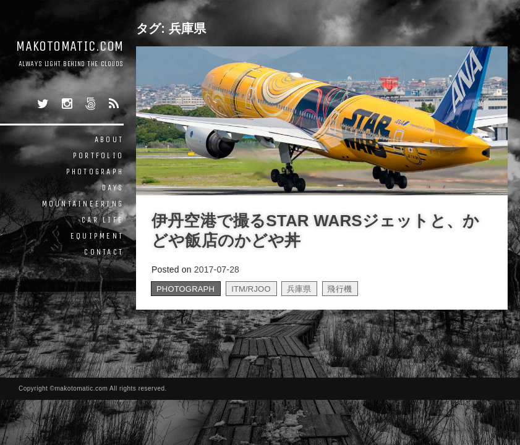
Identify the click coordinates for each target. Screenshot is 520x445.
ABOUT (109, 139)
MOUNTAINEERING (83, 203)
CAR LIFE (103, 219)
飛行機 (339, 289)
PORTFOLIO (98, 155)
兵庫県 (299, 289)
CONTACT (104, 251)
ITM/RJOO (251, 289)
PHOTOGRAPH (95, 171)
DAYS (113, 187)
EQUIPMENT (97, 235)
